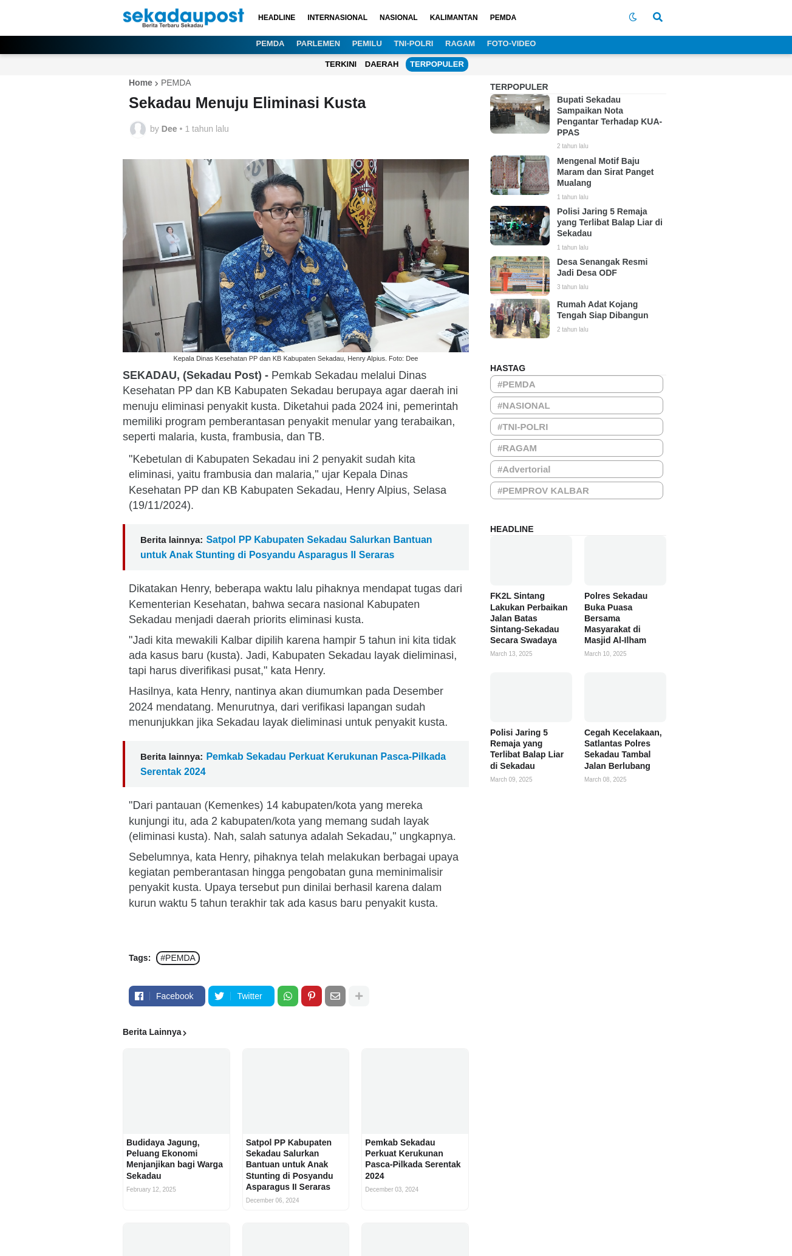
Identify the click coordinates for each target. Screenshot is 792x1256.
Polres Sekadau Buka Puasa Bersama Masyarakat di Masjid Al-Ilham (615, 618)
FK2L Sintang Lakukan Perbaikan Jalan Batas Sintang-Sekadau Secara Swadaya (529, 618)
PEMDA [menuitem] (503, 17)
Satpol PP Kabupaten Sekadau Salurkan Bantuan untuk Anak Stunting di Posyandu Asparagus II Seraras (289, 1165)
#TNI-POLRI (522, 427)
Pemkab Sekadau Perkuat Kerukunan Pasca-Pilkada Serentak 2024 (412, 1159)
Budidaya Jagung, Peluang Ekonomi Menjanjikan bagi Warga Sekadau (174, 1159)
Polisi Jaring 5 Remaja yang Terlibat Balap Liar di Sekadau (610, 222)
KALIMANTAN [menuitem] (454, 17)
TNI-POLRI (413, 43)
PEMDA (270, 43)
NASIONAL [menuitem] (399, 17)
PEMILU (367, 43)
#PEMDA (178, 958)
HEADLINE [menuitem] (276, 17)
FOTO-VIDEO (511, 43)
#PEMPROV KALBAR (543, 490)
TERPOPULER (437, 64)
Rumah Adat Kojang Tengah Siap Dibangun (603, 309)
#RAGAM (517, 448)
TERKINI (341, 64)
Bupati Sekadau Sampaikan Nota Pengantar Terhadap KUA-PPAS (609, 116)
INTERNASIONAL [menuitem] (337, 17)
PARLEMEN (318, 43)
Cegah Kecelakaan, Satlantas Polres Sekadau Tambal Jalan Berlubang (623, 749)
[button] (633, 17)
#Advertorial (524, 469)
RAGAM (460, 43)
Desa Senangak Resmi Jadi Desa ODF (602, 267)
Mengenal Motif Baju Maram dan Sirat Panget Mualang (605, 172)
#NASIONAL (523, 405)
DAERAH (382, 64)
